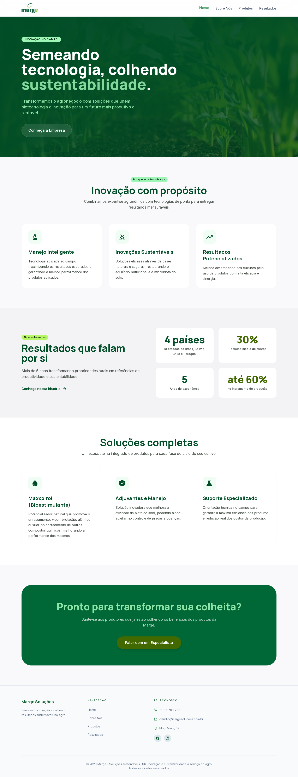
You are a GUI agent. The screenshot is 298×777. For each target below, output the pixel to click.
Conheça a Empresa (46, 130)
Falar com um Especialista (149, 642)
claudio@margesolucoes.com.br (181, 719)
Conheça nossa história (44, 388)
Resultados (267, 8)
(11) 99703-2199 (170, 710)
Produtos (246, 8)
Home (204, 8)
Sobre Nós (223, 8)
